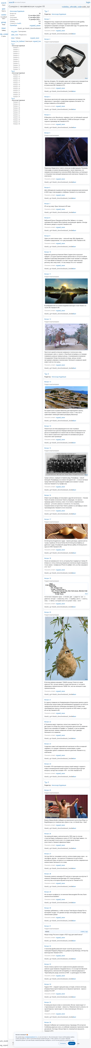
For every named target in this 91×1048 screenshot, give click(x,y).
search (11, 2)
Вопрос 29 (47, 892)
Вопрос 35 (47, 1002)
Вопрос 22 (47, 722)
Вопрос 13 (47, 382)
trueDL (19, 23)
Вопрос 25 (47, 790)
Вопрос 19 (47, 578)
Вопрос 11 (47, 274)
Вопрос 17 (47, 519)
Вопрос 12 (47, 319)
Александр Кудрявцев (17, 11)
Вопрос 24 (47, 764)
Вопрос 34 (47, 984)
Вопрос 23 (47, 744)
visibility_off (67, 7)
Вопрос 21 (47, 700)
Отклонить (63, 1043)
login (88, 2)
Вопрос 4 (47, 115)
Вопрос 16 (47, 495)
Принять (71, 1043)
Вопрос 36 (47, 1022)
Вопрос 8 (47, 218)
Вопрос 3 (47, 97)
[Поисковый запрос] (49, 2)
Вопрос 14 (47, 426)
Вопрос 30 (47, 908)
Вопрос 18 (47, 558)
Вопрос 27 (47, 854)
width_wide (76, 7)
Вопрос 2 (47, 39)
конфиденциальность (31, 1037)
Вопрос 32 (47, 946)
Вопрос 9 (47, 236)
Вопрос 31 (47, 926)
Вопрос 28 (47, 874)
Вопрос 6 (47, 187)
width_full (85, 7)
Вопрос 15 (47, 448)
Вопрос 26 (47, 834)
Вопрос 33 (47, 964)
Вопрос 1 (47, 19)
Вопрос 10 (47, 252)
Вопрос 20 (47, 612)
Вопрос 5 (47, 133)
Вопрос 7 (47, 204)
